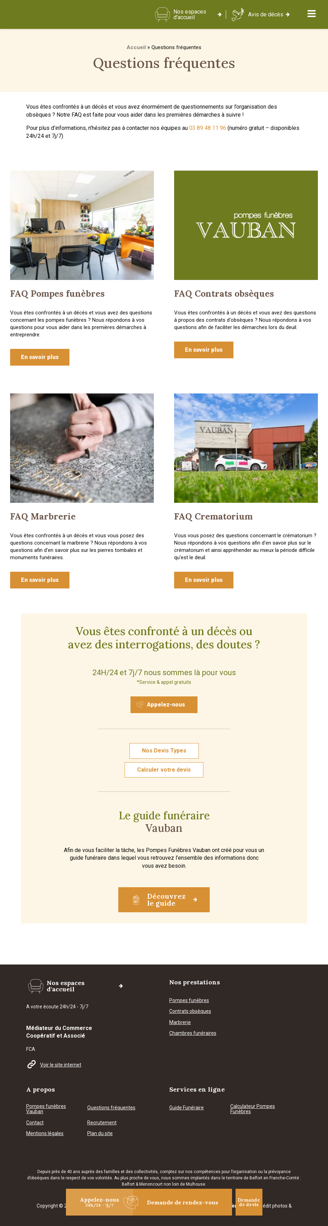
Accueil (136, 47)
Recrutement (102, 1096)
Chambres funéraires (192, 1006)
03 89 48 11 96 (207, 128)
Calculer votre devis (164, 769)
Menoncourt (151, 1157)
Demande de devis (249, 1202)
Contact (35, 1096)
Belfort (129, 1157)
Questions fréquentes (111, 1081)
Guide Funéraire (186, 1081)
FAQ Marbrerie (43, 516)
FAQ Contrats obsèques (224, 293)
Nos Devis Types (164, 750)
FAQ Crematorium (213, 516)
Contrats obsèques (190, 984)
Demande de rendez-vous (175, 1202)
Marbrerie (180, 995)
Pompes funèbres (189, 973)
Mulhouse (195, 1157)
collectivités (146, 1144)
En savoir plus (40, 357)
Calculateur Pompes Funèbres (252, 1082)
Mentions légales (45, 1106)
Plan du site (100, 1106)
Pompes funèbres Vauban (46, 1082)
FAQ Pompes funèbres (57, 293)
